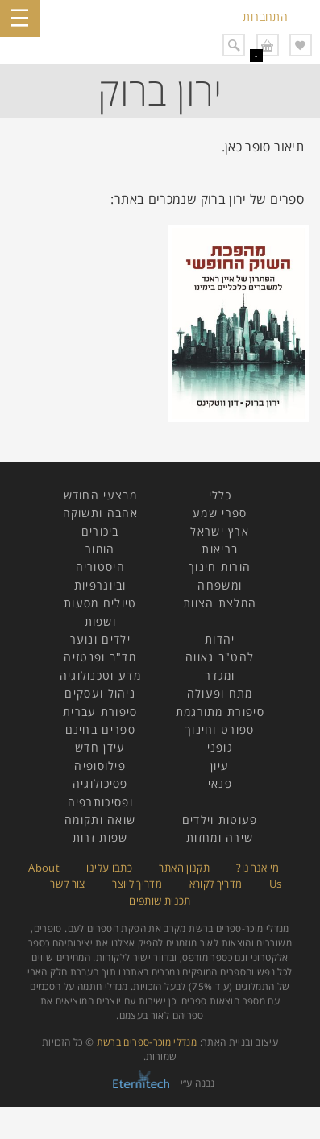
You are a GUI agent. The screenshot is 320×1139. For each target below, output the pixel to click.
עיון (219, 765)
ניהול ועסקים (99, 693)
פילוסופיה (100, 765)
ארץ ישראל (219, 531)
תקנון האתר (184, 867)
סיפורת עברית (100, 711)
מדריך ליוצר (137, 883)
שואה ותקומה (99, 819)
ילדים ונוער (100, 639)
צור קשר (67, 883)
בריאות (220, 549)
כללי (220, 495)
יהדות (220, 639)
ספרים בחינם (100, 729)
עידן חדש (100, 747)
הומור (100, 549)
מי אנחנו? (257, 867)
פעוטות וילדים (220, 819)
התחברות (265, 16)
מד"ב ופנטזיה (100, 657)
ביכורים (100, 531)
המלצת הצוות (219, 603)
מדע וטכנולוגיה (100, 675)
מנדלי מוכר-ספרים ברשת (147, 1042)
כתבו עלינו (109, 867)
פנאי (220, 783)
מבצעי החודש (100, 495)
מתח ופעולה (220, 693)
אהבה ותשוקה (100, 512)
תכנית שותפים (159, 900)
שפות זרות (100, 837)
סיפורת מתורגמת (220, 711)
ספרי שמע (220, 512)
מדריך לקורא (216, 883)
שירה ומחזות (219, 837)
